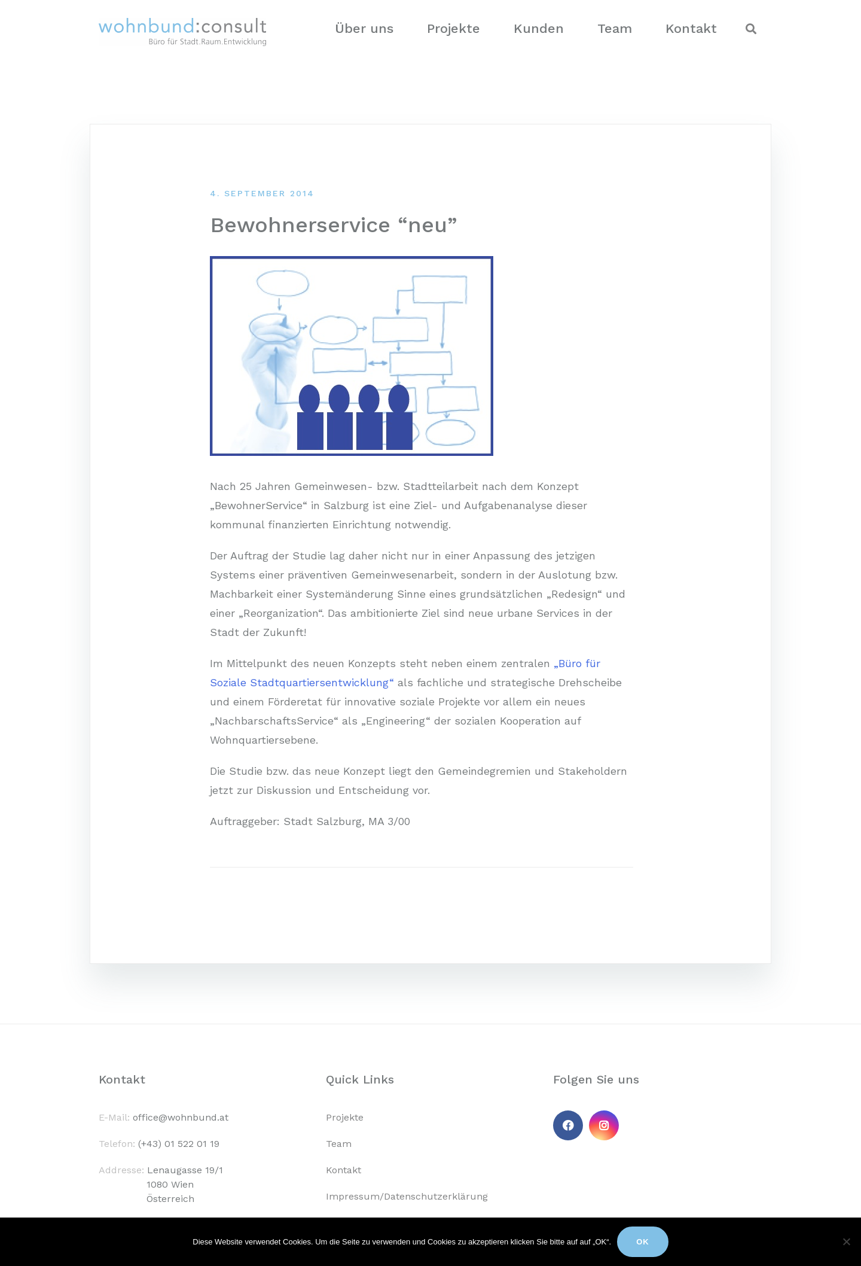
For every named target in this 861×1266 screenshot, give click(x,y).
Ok (642, 1241)
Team (614, 28)
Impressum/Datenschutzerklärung (407, 1196)
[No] (846, 1241)
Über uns (364, 28)
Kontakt (691, 28)
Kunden (539, 28)
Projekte (453, 28)
